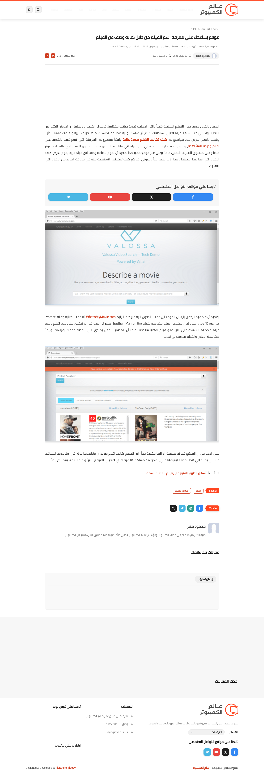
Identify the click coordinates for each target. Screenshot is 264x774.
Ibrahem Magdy (66, 767)
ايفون (80, 10)
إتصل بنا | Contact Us (118, 724)
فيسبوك (142, 10)
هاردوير (54, 10)
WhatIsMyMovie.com (100, 317)
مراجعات (68, 10)
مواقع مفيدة (181, 490)
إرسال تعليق (206, 579)
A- (47, 55)
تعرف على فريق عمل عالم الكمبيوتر (110, 716)
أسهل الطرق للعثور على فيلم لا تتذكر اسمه (176, 473)
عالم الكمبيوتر (201, 767)
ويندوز (170, 10)
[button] (199, 508)
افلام (193, 29)
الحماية (128, 10)
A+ (53, 55)
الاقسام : (233, 732)
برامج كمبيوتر (185, 10)
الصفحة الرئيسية (210, 29)
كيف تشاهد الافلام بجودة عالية (145, 139)
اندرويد (92, 10)
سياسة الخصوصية (120, 732)
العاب (103, 10)
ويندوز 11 (156, 10)
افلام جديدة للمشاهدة (203, 146)
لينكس (115, 10)
